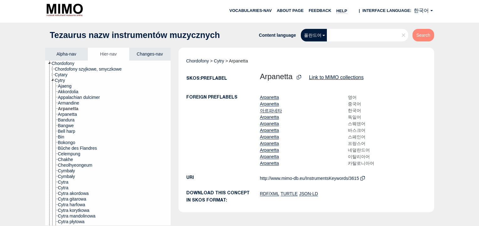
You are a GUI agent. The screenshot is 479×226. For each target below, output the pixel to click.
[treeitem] (65, 63)
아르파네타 (271, 110)
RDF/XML (269, 193)
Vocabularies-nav (250, 10)
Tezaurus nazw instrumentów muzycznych (135, 35)
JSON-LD (308, 193)
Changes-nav (150, 53)
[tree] (108, 143)
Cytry (219, 60)
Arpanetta (269, 97)
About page (290, 10)
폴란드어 (313, 35)
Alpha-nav (66, 53)
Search (423, 35)
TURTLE (289, 193)
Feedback (320, 10)
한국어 (421, 10)
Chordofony (197, 60)
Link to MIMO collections (336, 77)
